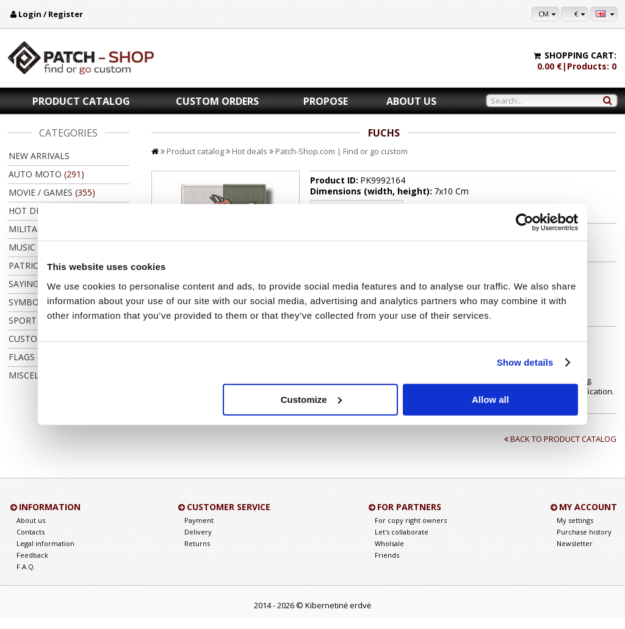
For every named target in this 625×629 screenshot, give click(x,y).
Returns (197, 554)
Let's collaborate (401, 542)
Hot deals (249, 151)
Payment (199, 531)
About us (411, 101)
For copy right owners (411, 531)
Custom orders (217, 101)
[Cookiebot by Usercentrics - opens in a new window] (524, 222)
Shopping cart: (580, 55)
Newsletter (575, 554)
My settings (575, 531)
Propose (325, 101)
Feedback (32, 565)
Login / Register (50, 14)
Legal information (45, 554)
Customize (311, 399)
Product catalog (81, 101)
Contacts (30, 542)
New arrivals (39, 156)
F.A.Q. (25, 577)
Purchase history (584, 542)
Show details (525, 362)
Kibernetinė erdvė (338, 616)
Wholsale (389, 554)
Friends (387, 565)
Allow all (490, 399)
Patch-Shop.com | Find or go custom (341, 151)
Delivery (198, 542)
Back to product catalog (559, 449)
